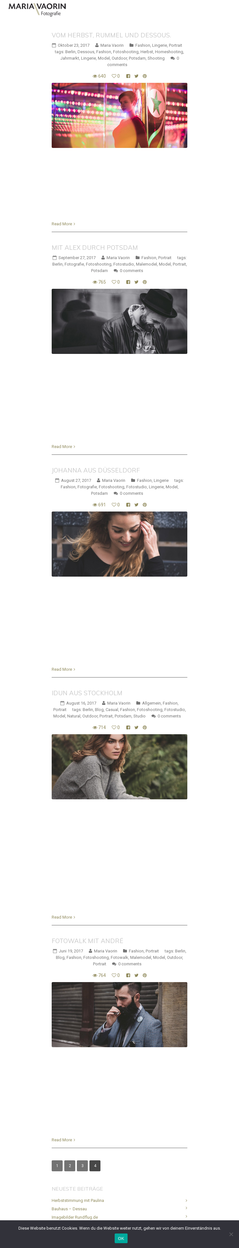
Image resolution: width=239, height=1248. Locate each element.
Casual (112, 709)
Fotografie (74, 264)
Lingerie (159, 45)
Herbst (146, 51)
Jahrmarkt (69, 58)
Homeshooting (169, 51)
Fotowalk (119, 957)
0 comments (131, 270)
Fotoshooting (126, 51)
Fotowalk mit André (87, 941)
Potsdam (137, 58)
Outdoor (119, 58)
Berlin (70, 51)
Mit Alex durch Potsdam (95, 247)
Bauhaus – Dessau (69, 1208)
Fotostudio (123, 264)
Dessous (86, 51)
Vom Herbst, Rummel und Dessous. (111, 35)
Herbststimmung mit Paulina (78, 1200)
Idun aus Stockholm (87, 693)
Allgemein (151, 703)
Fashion (142, 45)
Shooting (156, 58)
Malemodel (146, 264)
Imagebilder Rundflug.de (75, 1217)
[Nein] (231, 1234)
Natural (73, 716)
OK (121, 1238)
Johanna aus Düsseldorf (96, 470)
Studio (139, 716)
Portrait (175, 45)
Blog (99, 709)
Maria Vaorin (112, 45)
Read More (62, 223)
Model (104, 58)
